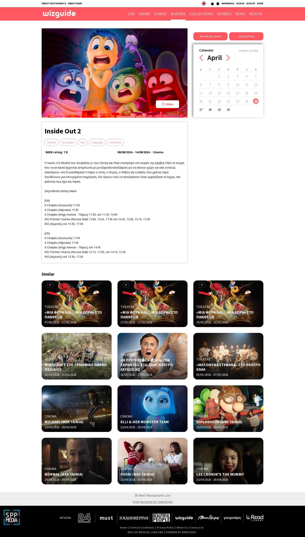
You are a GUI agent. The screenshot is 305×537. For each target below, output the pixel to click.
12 (255, 84)
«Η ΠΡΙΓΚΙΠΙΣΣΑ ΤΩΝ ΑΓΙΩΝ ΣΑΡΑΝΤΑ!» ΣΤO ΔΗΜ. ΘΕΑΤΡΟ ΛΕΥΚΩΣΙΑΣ (146, 365)
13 (200, 93)
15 (219, 93)
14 (210, 93)
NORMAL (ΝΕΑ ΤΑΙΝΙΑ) (64, 474)
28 (210, 109)
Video (170, 104)
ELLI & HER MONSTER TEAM (144, 421)
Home (123, 527)
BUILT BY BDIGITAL (139, 532)
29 (219, 109)
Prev (201, 57)
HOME (260, 3)
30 (228, 109)
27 (200, 109)
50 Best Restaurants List (153, 495)
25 (246, 101)
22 (219, 101)
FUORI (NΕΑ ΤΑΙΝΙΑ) (137, 474)
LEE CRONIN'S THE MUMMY (220, 474)
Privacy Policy (165, 527)
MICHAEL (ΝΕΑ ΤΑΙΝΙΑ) (64, 421)
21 (210, 101)
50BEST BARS (75, 3)
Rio (83, 142)
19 (255, 93)
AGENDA (178, 14)
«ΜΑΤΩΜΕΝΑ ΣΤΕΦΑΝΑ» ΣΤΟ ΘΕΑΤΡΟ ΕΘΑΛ (228, 367)
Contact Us (197, 527)
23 (228, 101)
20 (200, 101)
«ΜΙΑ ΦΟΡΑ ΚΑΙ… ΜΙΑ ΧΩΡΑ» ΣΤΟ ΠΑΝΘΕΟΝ (73, 314)
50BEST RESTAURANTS (54, 3)
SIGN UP (250, 3)
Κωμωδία (97, 142)
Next (228, 57)
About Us (182, 527)
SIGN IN (240, 3)
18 (246, 93)
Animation (115, 142)
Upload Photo (246, 36)
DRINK (144, 14)
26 (255, 101)
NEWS (240, 14)
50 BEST (160, 14)
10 (237, 84)
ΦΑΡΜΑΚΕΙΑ (228, 3)
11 (246, 84)
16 (228, 93)
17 (237, 93)
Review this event (210, 36)
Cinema (51, 142)
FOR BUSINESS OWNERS (153, 502)
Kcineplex (68, 142)
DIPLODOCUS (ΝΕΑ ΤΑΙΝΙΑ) (219, 421)
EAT (132, 14)
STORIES (224, 14)
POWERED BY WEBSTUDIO (181, 532)
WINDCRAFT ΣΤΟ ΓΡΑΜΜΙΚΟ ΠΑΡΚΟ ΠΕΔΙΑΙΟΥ (76, 367)
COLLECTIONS (201, 14)
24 (237, 101)
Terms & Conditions (142, 527)
